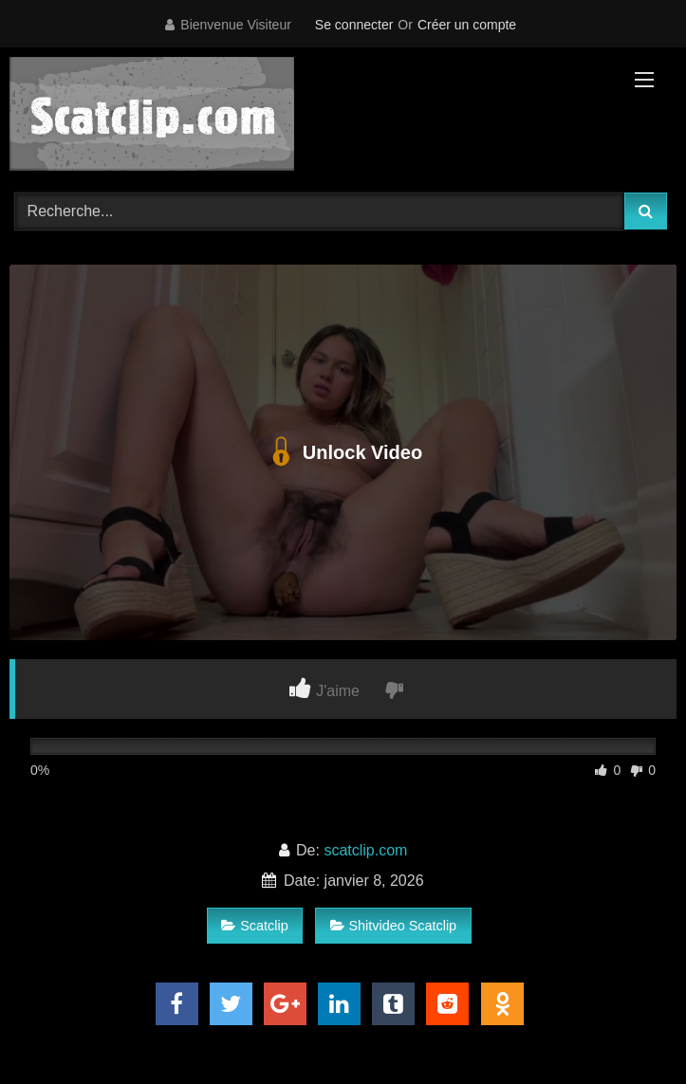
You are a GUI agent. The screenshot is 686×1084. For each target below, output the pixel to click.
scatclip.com (365, 850)
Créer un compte (466, 24)
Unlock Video (343, 452)
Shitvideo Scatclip (393, 925)
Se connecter (354, 24)
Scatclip (254, 925)
